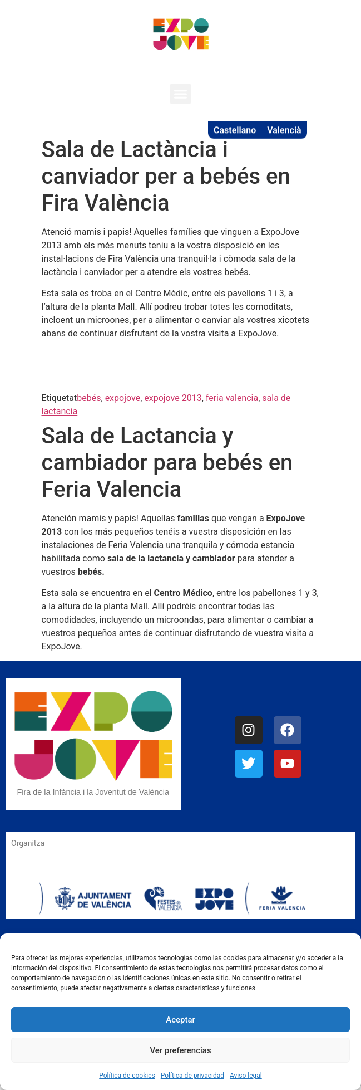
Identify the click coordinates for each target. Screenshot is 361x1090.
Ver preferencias (180, 1050)
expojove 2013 (172, 398)
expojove (123, 398)
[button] (180, 94)
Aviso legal (246, 1075)
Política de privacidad (192, 1075)
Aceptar (180, 1020)
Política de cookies (127, 1075)
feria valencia (232, 398)
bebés (89, 398)
